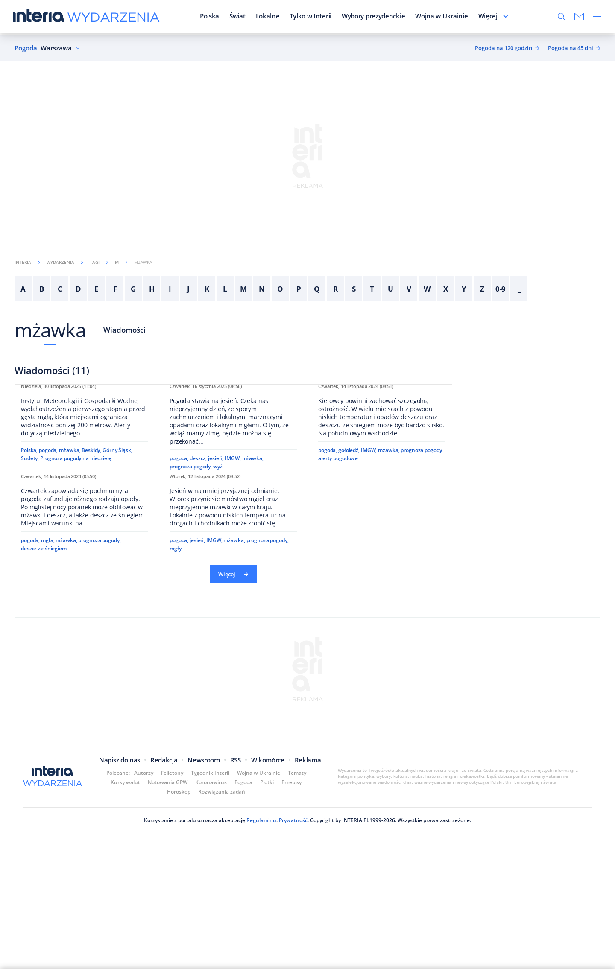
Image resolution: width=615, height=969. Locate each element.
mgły (176, 784)
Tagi (99, 262)
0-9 (500, 289)
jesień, (215, 575)
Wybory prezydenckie (373, 16)
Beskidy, (91, 567)
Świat (237, 16)
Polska (209, 16)
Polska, (29, 567)
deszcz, (198, 575)
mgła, (47, 785)
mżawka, (69, 567)
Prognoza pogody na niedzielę (75, 575)
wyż (218, 583)
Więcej (488, 16)
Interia (27, 262)
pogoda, (48, 567)
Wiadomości (124, 330)
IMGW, (232, 575)
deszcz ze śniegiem (44, 793)
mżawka (50, 330)
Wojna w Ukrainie (441, 16)
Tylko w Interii (310, 16)
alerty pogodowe (338, 585)
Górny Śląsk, (117, 567)
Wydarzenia (65, 262)
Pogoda (26, 48)
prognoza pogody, (191, 583)
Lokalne (268, 16)
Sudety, (30, 575)
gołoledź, (349, 577)
